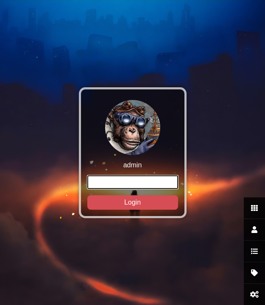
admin (132, 155)
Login (132, 202)
